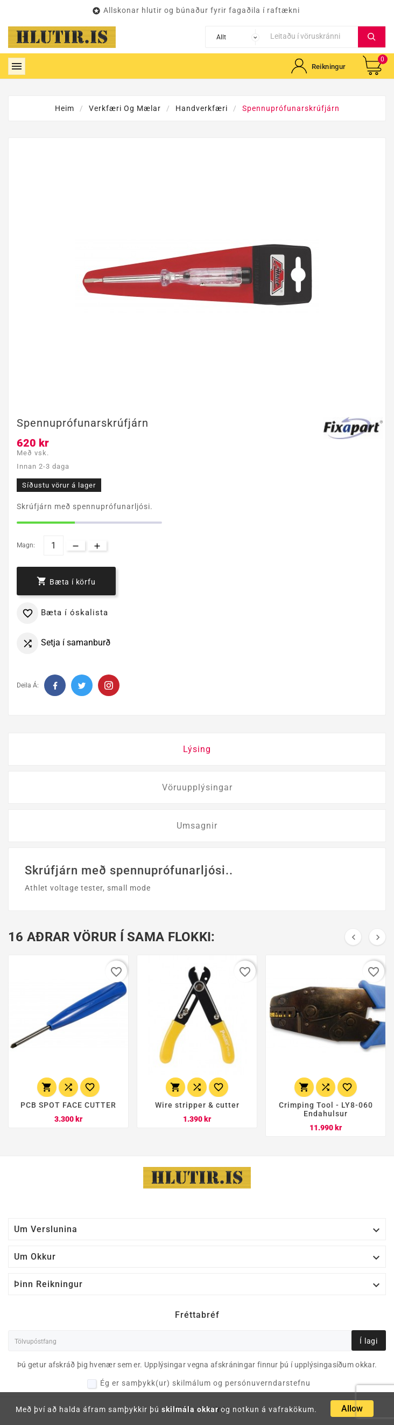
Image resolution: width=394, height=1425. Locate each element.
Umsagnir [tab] (197, 826)
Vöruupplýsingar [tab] (197, 787)
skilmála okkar (190, 1409)
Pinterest (108, 685)
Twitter (82, 685)
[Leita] (311, 35)
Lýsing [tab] (197, 749)
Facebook (55, 685)
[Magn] (54, 545)
